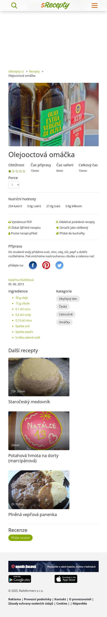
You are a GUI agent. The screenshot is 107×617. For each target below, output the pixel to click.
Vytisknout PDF (22, 222)
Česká (63, 306)
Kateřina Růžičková (21, 280)
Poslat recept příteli (24, 233)
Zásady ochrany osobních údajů (30, 603)
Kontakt (60, 599)
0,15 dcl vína (23, 320)
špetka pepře (24, 332)
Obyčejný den (68, 299)
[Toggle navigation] (95, 5)
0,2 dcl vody (23, 315)
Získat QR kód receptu (26, 228)
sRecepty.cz (16, 71)
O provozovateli (80, 599)
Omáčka (64, 322)
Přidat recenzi (20, 538)
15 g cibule (22, 303)
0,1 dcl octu (23, 309)
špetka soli (22, 326)
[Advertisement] (53, 38)
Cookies (61, 603)
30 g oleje (21, 298)
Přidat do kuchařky (72, 233)
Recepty (34, 71)
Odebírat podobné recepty (77, 222)
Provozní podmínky (37, 599)
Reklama (14, 599)
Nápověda (80, 603)
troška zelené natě (27, 337)
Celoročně (66, 314)
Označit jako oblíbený (74, 228)
